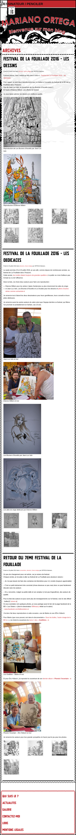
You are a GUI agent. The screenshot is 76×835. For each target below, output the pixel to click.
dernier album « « (56, 678)
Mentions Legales (13, 829)
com (13, 601)
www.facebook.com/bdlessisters (15, 609)
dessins (21, 71)
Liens (5, 823)
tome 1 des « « (38, 620)
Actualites (9, 803)
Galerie (6, 809)
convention (23, 570)
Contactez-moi (11, 816)
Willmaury (35, 606)
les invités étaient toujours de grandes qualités (29, 275)
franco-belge (27, 71)
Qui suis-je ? (10, 796)
